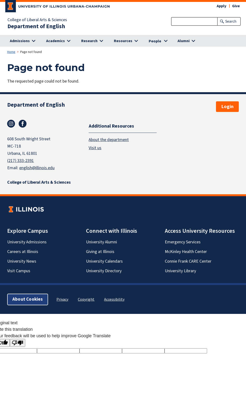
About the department (109, 140)
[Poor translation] (17, 343)
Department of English (36, 26)
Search (230, 21)
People (155, 41)
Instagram (11, 123)
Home (11, 52)
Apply (221, 6)
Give (236, 6)
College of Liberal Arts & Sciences (37, 20)
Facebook (22, 123)
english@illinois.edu (37, 168)
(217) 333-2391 (20, 161)
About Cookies (27, 299)
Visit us (95, 148)
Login (227, 106)
